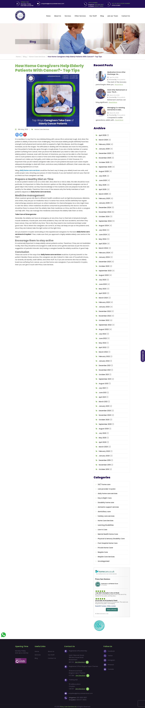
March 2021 (103, 401)
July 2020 (102, 433)
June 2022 (103, 338)
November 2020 (105, 414)
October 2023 (104, 266)
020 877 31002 (81, 699)
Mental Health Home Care (108, 533)
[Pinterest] (25, 134)
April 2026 (102, 135)
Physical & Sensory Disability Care (111, 538)
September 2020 (105, 424)
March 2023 (103, 297)
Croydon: (96, 6)
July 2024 (102, 229)
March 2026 (103, 139)
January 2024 (104, 256)
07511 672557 (116, 5)
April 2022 (102, 347)
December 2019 (105, 460)
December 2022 (105, 311)
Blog (102, 16)
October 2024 (104, 216)
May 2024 (102, 238)
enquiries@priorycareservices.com (52, 4)
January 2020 (104, 455)
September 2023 (105, 270)
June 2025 (103, 180)
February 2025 (104, 198)
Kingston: (96, 5)
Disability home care (106, 502)
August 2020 (104, 428)
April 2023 (102, 293)
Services (68, 16)
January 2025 (104, 202)
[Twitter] (21, 134)
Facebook (109, 650)
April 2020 (102, 442)
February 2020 (104, 451)
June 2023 (103, 284)
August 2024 (104, 225)
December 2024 (105, 207)
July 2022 (102, 333)
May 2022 (102, 342)
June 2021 (102, 392)
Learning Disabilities (106, 524)
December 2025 (105, 153)
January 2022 (104, 360)
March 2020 (103, 446)
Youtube (109, 668)
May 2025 (102, 184)
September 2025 (105, 166)
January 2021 (104, 405)
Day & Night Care (104, 497)
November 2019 (105, 464)
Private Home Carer (105, 547)
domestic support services (108, 506)
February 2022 (104, 356)
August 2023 (104, 275)
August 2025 (104, 171)
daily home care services (30, 170)
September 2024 (105, 220)
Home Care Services (42, 129)
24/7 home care (104, 484)
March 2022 (103, 351)
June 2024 (103, 234)
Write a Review (112, 609)
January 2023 (104, 306)
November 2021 (105, 369)
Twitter (108, 655)
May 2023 (102, 288)
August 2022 (104, 329)
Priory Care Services (102, 578)
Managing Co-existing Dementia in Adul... (115, 108)
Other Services (80, 16)
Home (48, 16)
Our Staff (93, 16)
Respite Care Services (106, 556)
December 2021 (104, 365)
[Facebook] (17, 134)
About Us (57, 16)
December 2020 (105, 410)
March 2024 (103, 247)
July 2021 (102, 387)
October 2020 (104, 419)
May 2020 (102, 437)
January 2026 (104, 148)
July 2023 (102, 279)
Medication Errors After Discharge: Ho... (116, 73)
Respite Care (103, 552)
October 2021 (104, 374)
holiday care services (106, 515)
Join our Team (112, 16)
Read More (119, 84)
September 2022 (105, 324)
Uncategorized (103, 561)
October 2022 (104, 320)
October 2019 (104, 469)
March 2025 (103, 193)
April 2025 (102, 189)
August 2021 (103, 383)
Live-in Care (102, 529)
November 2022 (105, 315)
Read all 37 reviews (100, 605)
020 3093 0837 (82, 697)
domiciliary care (104, 511)
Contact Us (126, 16)
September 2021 (105, 378)
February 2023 (104, 302)
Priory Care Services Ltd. (68, 706)
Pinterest (109, 664)
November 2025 (105, 157)
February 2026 (104, 144)
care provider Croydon (106, 488)
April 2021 (102, 396)
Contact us (143, 356)
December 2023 (105, 261)
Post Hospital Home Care (107, 542)
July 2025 (102, 175)
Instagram (109, 659)
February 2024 (104, 252)
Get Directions (82, 661)
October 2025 (104, 162)
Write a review (111, 605)
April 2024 (103, 243)
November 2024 (105, 211)
